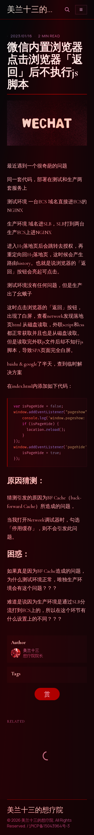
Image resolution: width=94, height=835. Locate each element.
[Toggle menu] (81, 9)
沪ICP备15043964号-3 (49, 826)
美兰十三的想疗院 (33, 9)
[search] (67, 10)
